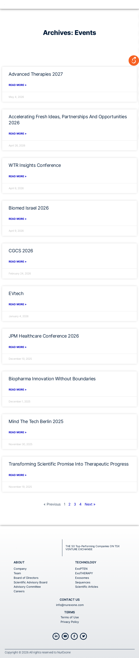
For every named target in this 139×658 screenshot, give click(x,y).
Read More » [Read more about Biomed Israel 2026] (17, 218)
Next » (90, 504)
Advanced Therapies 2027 (36, 74)
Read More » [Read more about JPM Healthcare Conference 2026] (17, 347)
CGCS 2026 (21, 250)
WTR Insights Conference (35, 165)
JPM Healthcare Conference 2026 (44, 336)
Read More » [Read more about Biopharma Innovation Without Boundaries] (17, 389)
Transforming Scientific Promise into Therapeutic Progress (69, 464)
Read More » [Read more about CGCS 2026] (17, 261)
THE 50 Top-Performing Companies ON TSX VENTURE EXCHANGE (92, 548)
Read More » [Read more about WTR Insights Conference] (17, 176)
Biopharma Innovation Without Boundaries (52, 378)
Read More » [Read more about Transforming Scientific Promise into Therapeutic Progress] (17, 475)
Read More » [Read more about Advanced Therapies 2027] (17, 85)
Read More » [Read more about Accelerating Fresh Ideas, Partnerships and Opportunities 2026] (17, 133)
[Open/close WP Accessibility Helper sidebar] (134, 57)
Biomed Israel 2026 (29, 208)
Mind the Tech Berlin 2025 (36, 421)
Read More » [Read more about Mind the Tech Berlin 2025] (17, 432)
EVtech (16, 293)
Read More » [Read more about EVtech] (17, 304)
